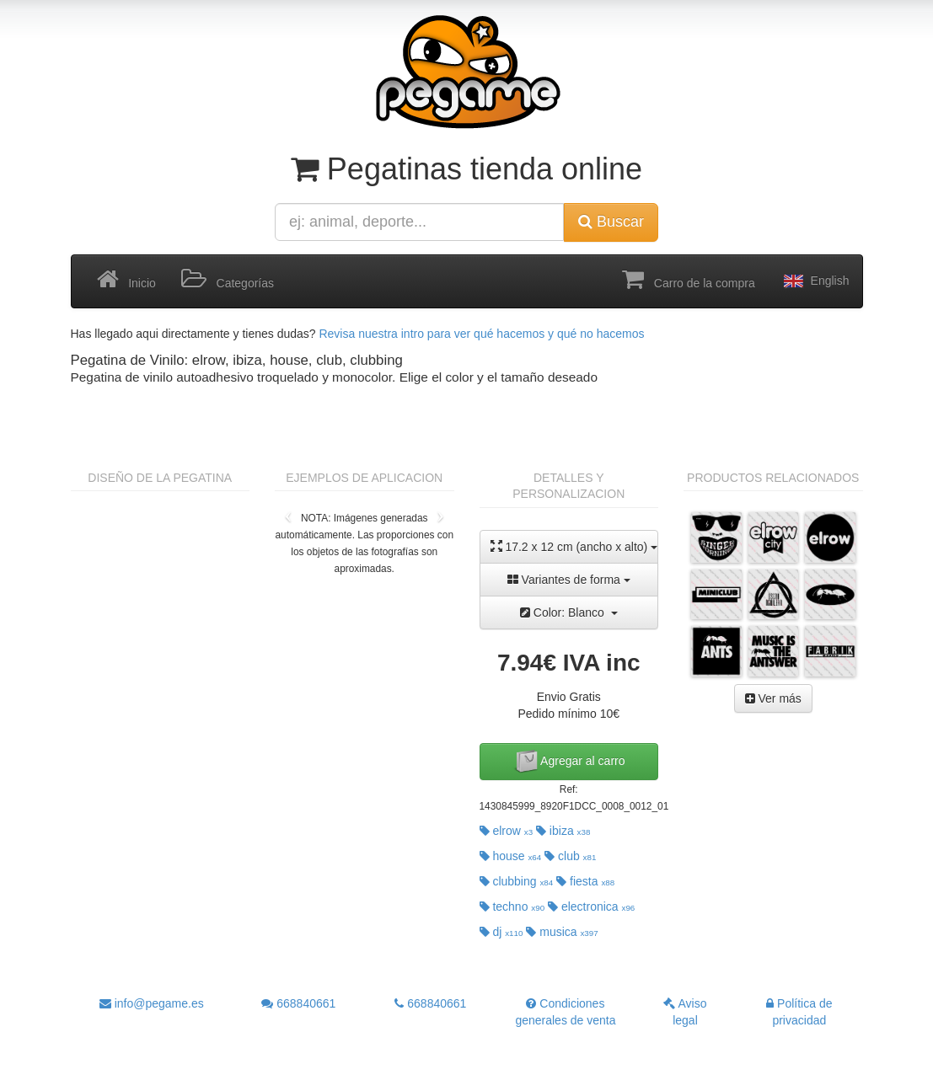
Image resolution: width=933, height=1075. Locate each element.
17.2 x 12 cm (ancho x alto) (574, 546)
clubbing (517, 881)
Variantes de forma (568, 579)
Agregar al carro (568, 761)
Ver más (773, 698)
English (815, 281)
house (511, 856)
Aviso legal (684, 1012)
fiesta (585, 881)
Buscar (611, 221)
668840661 (298, 1003)
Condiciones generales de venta (565, 1012)
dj (501, 932)
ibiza (563, 830)
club (570, 856)
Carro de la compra (688, 279)
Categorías (227, 279)
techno (512, 906)
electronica (591, 906)
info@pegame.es (151, 1003)
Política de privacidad (799, 1012)
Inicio (126, 279)
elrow (507, 830)
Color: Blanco (569, 612)
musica (562, 932)
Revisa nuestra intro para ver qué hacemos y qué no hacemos (481, 333)
